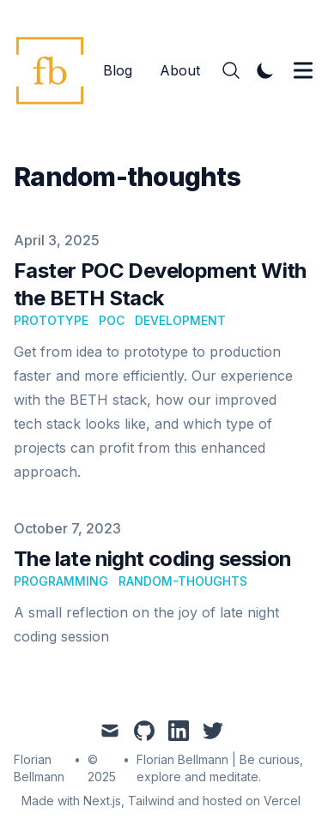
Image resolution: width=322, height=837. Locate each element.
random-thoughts (182, 581)
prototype (51, 320)
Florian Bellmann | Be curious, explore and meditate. (220, 768)
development (180, 320)
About (180, 70)
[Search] (231, 70)
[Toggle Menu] (303, 70)
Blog (117, 70)
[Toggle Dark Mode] (265, 70)
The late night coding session (153, 558)
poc (112, 320)
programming (61, 581)
